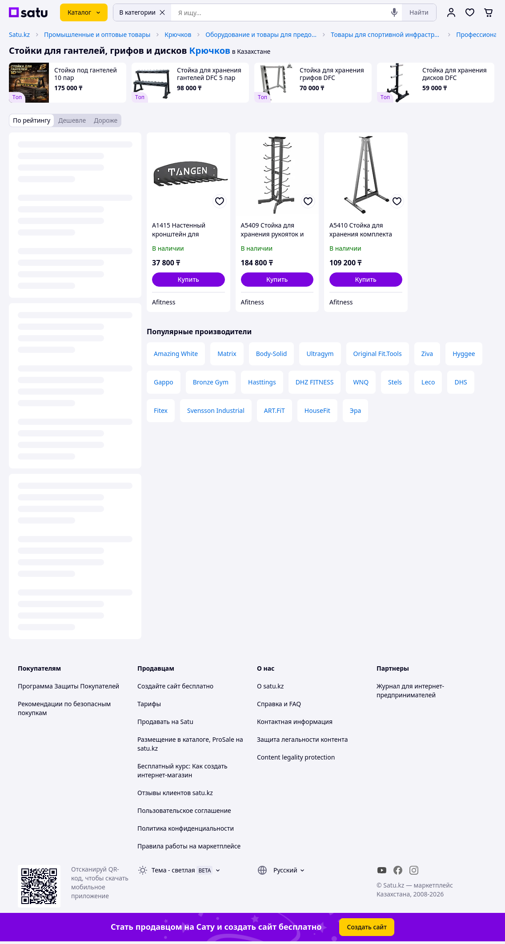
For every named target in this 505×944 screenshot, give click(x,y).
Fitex (161, 410)
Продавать (153, 721)
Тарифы (149, 704)
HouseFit (317, 410)
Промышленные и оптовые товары (97, 34)
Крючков (177, 34)
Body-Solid (271, 353)
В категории (142, 12)
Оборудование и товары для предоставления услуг (261, 34)
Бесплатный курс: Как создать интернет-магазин (182, 770)
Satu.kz (19, 34)
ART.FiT (274, 410)
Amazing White (176, 353)
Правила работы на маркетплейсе (188, 846)
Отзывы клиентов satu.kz (175, 792)
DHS (460, 382)
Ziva (427, 353)
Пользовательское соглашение (184, 810)
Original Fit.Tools (377, 353)
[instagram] (414, 870)
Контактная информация (295, 721)
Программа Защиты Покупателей (68, 686)
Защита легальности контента (302, 739)
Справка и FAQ (279, 704)
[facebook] (398, 870)
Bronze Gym (210, 382)
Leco (428, 382)
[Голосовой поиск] (394, 12)
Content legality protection (296, 757)
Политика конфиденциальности (185, 828)
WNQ (361, 382)
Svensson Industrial (215, 410)
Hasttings (262, 382)
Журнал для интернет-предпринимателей (410, 690)
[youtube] (382, 870)
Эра (355, 410)
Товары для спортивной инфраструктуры (386, 34)
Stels (395, 382)
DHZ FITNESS (315, 382)
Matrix (226, 353)
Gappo (163, 382)
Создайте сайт (158, 686)
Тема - (173, 870)
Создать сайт (367, 927)
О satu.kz (270, 686)
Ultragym (319, 353)
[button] (188, 279)
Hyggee (464, 353)
